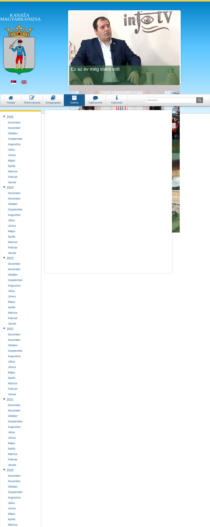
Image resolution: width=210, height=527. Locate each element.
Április (11, 166)
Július (11, 149)
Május (11, 160)
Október (13, 133)
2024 (10, 187)
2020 (10, 470)
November (14, 127)
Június (12, 155)
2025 (10, 117)
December (14, 122)
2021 (10, 399)
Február (12, 176)
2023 (10, 258)
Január (12, 182)
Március (12, 171)
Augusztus (14, 144)
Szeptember (15, 138)
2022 (10, 329)
